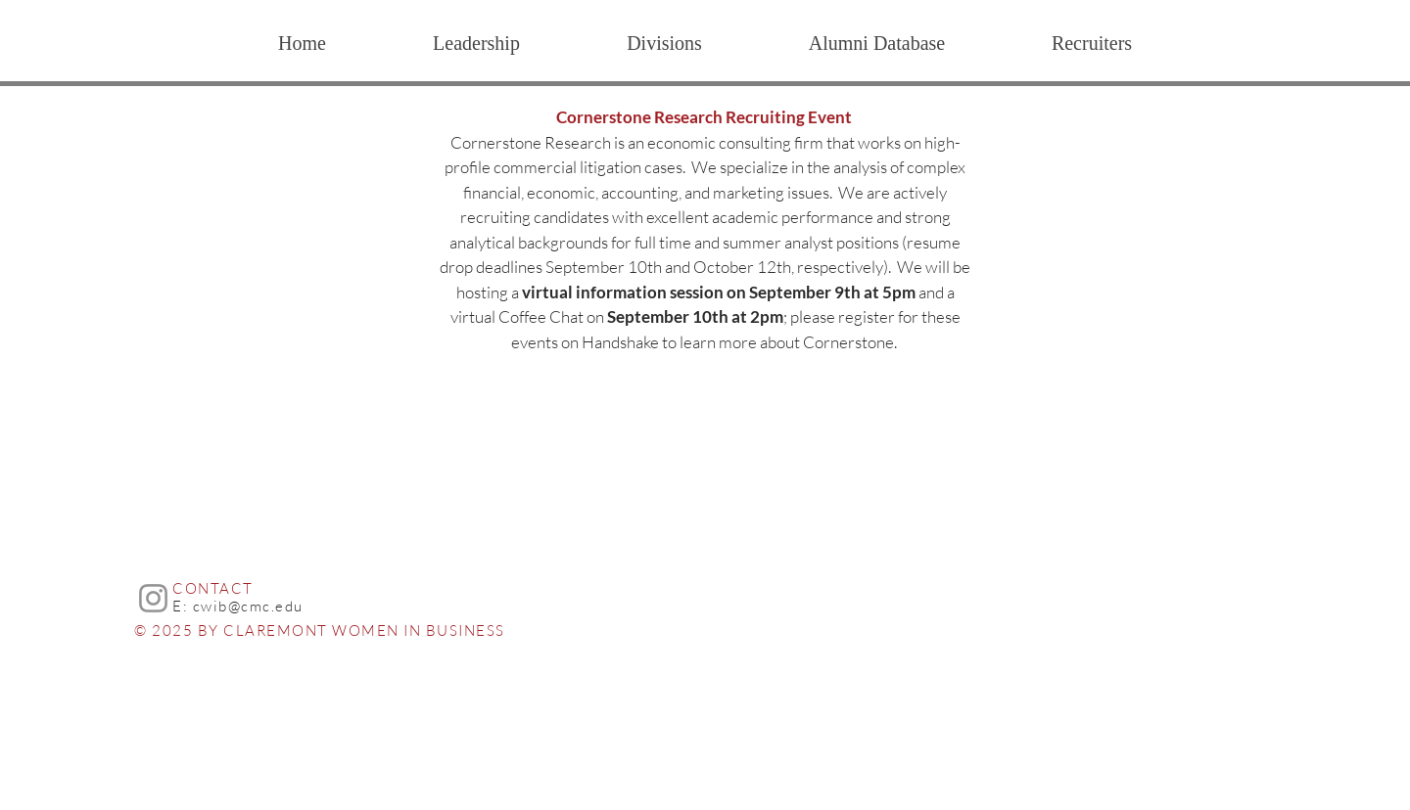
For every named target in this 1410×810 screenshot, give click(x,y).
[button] (664, 43)
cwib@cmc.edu (248, 606)
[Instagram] (153, 598)
